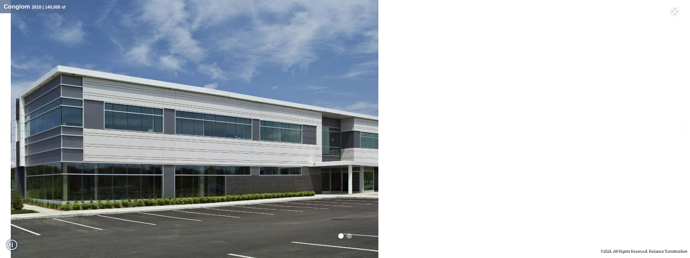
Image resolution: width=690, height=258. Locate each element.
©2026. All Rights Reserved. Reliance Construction (643, 251)
